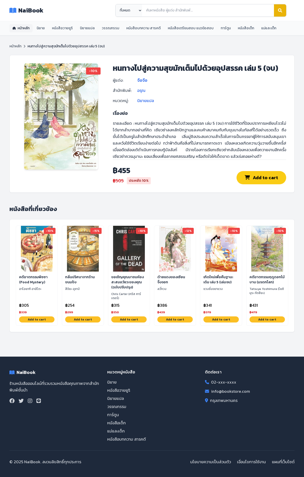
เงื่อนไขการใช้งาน (251, 462)
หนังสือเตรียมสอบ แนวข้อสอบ (191, 28)
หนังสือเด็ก (246, 28)
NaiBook (26, 10)
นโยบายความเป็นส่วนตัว (210, 462)
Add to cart (261, 177)
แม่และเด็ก (268, 28)
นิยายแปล (87, 28)
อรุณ (141, 90)
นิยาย (41, 28)
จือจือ (142, 80)
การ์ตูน (226, 28)
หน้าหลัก (21, 28)
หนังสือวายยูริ (62, 28)
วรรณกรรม (110, 28)
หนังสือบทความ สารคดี (143, 28)
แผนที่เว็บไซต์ (283, 462)
